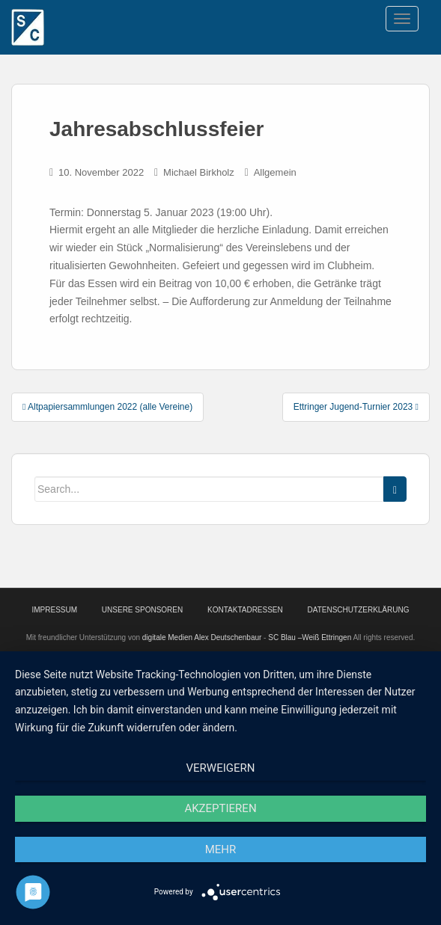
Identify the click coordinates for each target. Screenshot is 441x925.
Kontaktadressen (245, 610)
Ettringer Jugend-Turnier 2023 (356, 407)
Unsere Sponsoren (142, 610)
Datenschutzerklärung (359, 610)
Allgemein (275, 172)
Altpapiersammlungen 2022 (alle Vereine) (107, 407)
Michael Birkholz (198, 172)
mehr (221, 849)
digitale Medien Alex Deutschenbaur (202, 637)
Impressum (55, 610)
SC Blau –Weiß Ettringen (309, 637)
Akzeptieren (220, 808)
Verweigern (220, 768)
